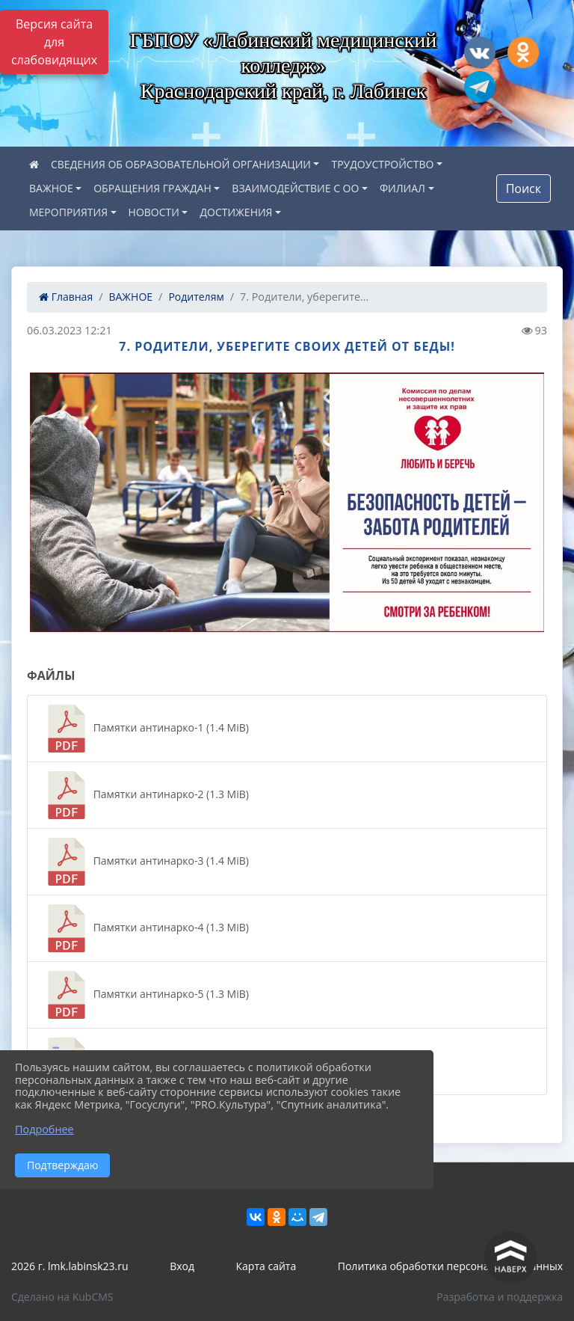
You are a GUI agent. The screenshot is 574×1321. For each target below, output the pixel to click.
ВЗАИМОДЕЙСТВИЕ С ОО (295, 188)
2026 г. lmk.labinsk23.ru (70, 1266)
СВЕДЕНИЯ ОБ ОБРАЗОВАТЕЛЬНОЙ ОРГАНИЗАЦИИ (181, 164)
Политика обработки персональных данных (450, 1266)
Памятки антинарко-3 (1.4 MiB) (146, 862)
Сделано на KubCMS (62, 1297)
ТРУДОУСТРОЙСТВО (382, 164)
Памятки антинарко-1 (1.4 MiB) (146, 729)
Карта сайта (266, 1266)
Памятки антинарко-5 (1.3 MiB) (146, 995)
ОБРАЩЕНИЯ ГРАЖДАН (152, 188)
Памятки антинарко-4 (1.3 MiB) (146, 928)
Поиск (523, 188)
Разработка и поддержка (499, 1297)
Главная (66, 296)
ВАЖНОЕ (51, 188)
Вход (182, 1266)
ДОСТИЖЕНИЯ (236, 212)
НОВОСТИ (154, 212)
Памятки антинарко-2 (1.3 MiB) (146, 795)
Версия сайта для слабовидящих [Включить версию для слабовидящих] (54, 42)
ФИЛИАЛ (402, 188)
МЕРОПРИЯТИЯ (68, 212)
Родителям (195, 296)
